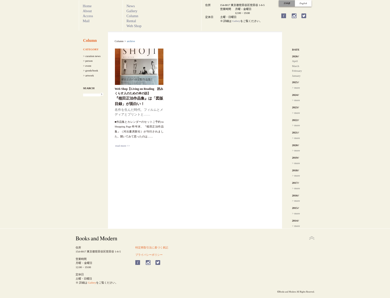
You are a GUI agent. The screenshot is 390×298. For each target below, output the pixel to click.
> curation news (91, 56)
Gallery (132, 11)
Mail (86, 21)
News (131, 6)
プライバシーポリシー (149, 254)
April (295, 61)
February (297, 70)
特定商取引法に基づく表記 (151, 247)
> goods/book (90, 70)
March (295, 65)
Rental (131, 21)
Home (87, 6)
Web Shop (134, 26)
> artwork (88, 75)
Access (88, 16)
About (87, 11)
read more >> (122, 145)
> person (88, 60)
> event (87, 65)
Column (132, 16)
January (296, 75)
